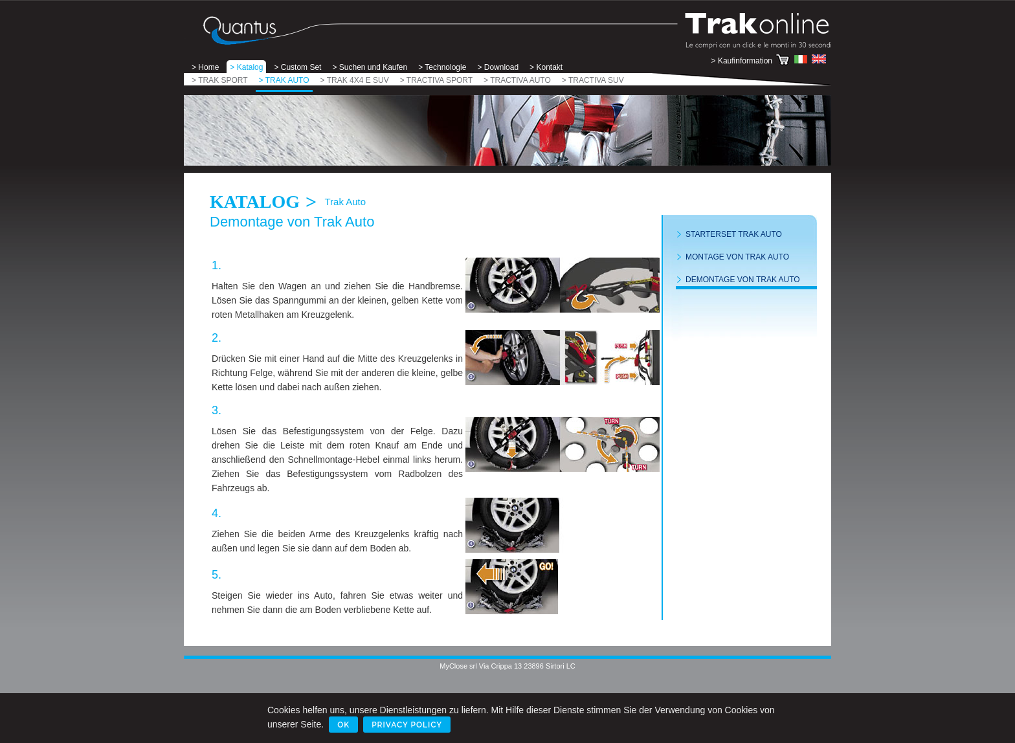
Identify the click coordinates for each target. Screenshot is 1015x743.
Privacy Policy (407, 724)
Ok (343, 724)
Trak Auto (345, 201)
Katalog (255, 202)
